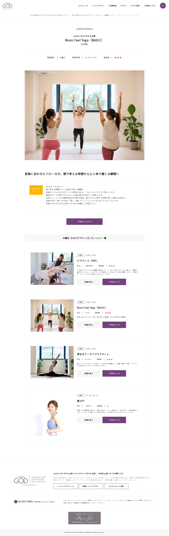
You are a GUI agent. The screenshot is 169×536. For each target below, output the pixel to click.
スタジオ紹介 (135, 6)
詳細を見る (89, 282)
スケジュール (83, 6)
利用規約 (76, 503)
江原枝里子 (89, 266)
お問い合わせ (67, 503)
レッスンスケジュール (64, 486)
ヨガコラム (147, 500)
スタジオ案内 (138, 500)
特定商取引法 (85, 503)
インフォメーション (110, 500)
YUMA (84, 44)
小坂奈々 (88, 406)
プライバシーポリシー (98, 503)
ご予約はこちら (149, 6)
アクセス (123, 6)
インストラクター (98, 6)
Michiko (88, 359)
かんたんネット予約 (108, 486)
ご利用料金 (112, 6)
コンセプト (67, 500)
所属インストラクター (86, 486)
